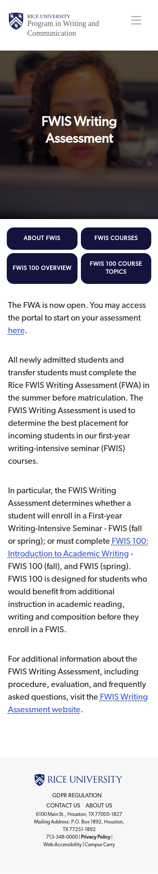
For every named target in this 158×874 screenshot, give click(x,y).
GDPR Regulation (77, 796)
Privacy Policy (95, 836)
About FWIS (42, 238)
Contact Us (63, 806)
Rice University (48, 16)
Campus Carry (100, 844)
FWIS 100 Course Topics (116, 268)
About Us (99, 806)
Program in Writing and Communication (63, 28)
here (16, 330)
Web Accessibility (62, 844)
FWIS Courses (116, 238)
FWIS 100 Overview (42, 268)
